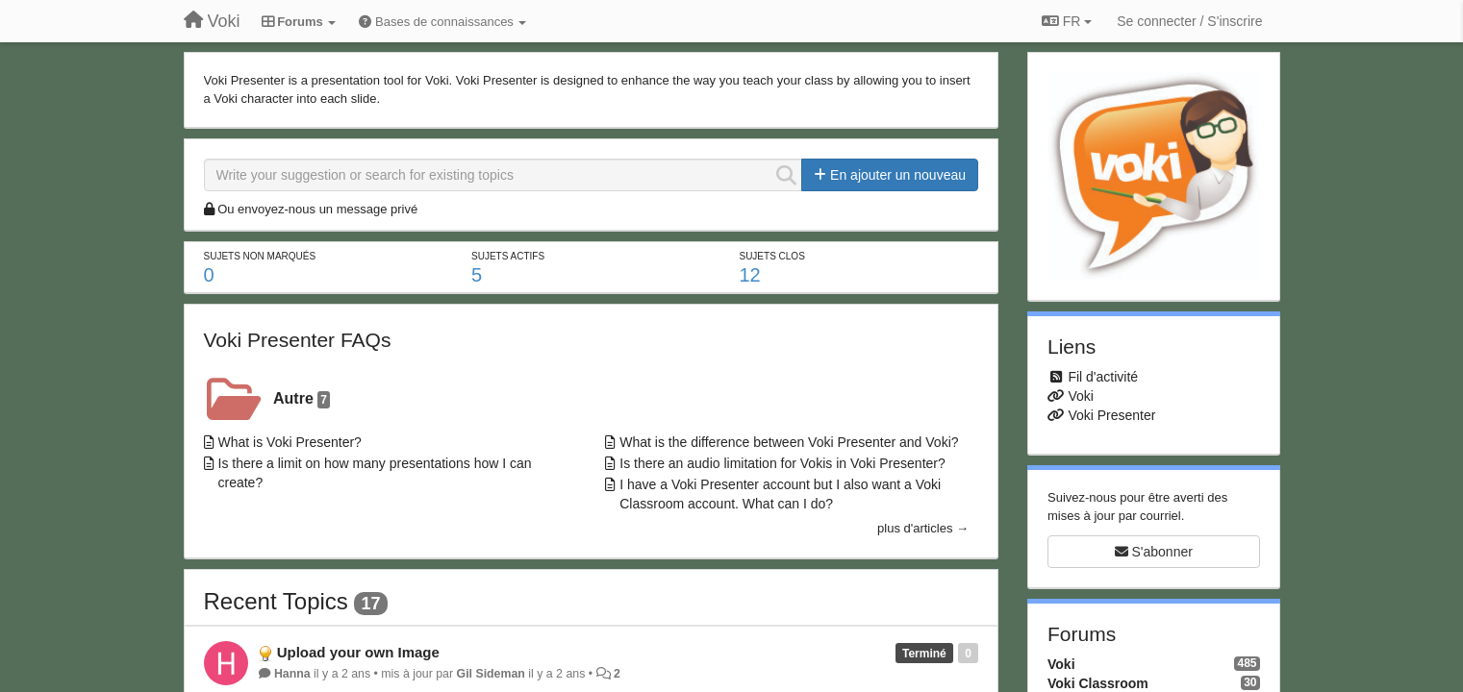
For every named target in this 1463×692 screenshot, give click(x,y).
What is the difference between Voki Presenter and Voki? (788, 442)
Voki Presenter (1111, 415)
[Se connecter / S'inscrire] (1189, 21)
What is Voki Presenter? (290, 442)
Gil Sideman (491, 673)
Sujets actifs (507, 256)
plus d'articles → (923, 528)
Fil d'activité (1103, 376)
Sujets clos (771, 256)
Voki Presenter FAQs (297, 340)
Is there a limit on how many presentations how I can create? (375, 473)
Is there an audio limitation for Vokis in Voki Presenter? (782, 463)
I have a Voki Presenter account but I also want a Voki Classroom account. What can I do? (780, 494)
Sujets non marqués (260, 256)
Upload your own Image (358, 652)
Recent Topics (276, 601)
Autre (301, 399)
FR (1067, 21)
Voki (1080, 396)
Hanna (292, 673)
